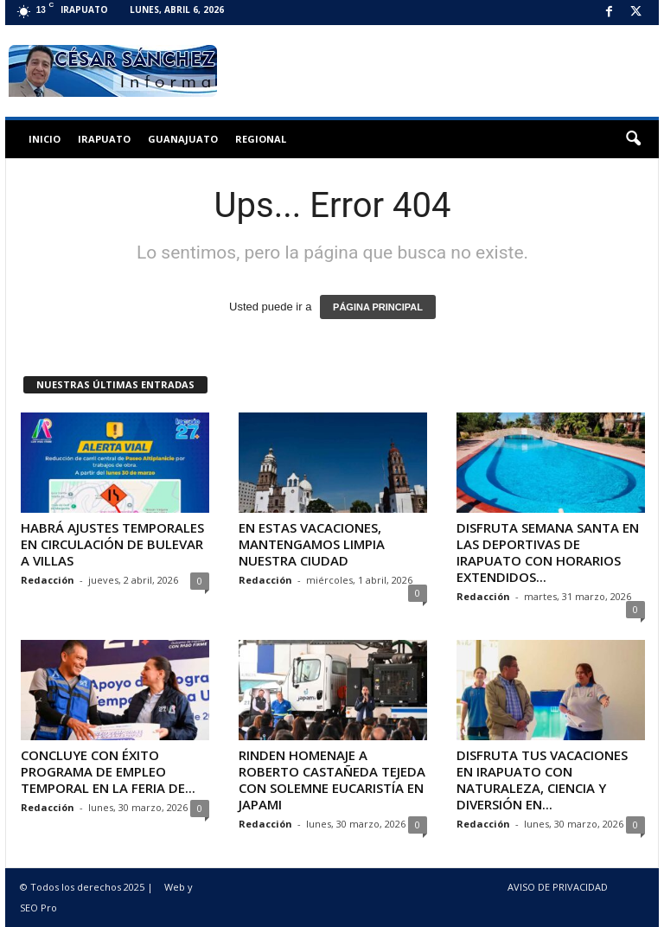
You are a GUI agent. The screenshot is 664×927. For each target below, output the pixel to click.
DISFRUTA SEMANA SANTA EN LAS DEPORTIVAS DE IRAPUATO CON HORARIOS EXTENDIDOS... (547, 552)
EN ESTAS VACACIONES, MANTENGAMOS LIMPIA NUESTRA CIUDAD (312, 544)
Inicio (45, 138)
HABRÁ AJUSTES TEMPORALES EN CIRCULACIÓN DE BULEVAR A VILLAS (112, 544)
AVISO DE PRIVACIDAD (558, 886)
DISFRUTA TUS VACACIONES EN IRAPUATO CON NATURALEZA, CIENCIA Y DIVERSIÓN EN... (542, 779)
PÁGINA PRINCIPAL (378, 307)
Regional (260, 138)
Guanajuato (183, 138)
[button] (633, 139)
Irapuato (104, 138)
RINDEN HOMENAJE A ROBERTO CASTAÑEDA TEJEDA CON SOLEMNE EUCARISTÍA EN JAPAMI (332, 779)
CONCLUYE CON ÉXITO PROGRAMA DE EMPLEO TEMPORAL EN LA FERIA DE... (108, 771)
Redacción (47, 579)
